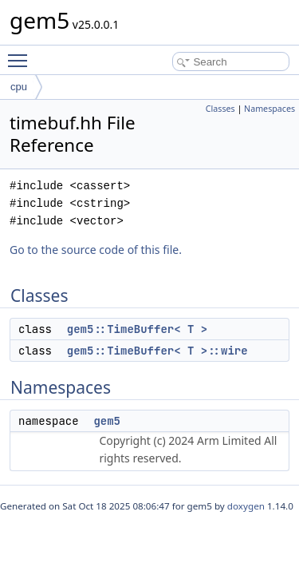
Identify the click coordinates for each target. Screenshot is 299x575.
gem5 (106, 421)
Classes (220, 108)
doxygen (246, 506)
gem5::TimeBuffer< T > (137, 329)
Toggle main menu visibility (21, 53)
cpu (18, 87)
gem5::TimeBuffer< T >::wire (157, 350)
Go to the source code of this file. (96, 249)
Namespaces (269, 108)
